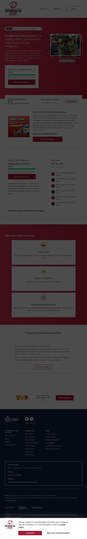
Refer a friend (30, 455)
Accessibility (50, 443)
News (7, 439)
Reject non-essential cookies (58, 533)
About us (43, 9)
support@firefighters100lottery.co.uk (22, 482)
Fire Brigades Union (42, 515)
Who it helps (10, 436)
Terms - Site (50, 434)
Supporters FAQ (31, 443)
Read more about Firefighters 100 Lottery (26, 211)
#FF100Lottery (30, 423)
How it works (30, 446)
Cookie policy (10, 445)
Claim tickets (30, 440)
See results (71, 101)
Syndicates (29, 452)
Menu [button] (57, 9)
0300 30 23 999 (14, 475)
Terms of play (50, 437)
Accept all (30, 533)
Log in (73, 9)
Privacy (8, 442)
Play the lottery (47, 139)
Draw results (30, 449)
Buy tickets (29, 434)
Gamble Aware (10, 500)
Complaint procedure (53, 446)
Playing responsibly (52, 449)
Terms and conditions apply (45, 134)
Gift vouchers (30, 437)
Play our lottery (22, 82)
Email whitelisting (51, 440)
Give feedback (64, 398)
